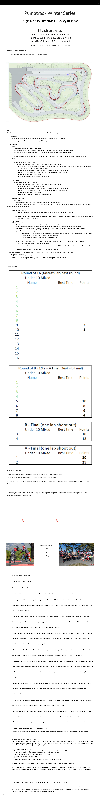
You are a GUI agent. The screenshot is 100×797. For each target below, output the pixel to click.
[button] (2, 2)
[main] (50, 17)
